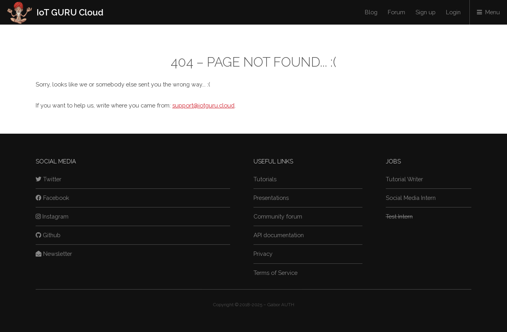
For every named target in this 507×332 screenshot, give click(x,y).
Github (48, 235)
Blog (371, 12)
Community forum (278, 216)
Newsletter (54, 253)
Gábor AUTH (280, 304)
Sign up (426, 12)
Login (453, 12)
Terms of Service (275, 272)
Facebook (52, 197)
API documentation (279, 235)
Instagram (52, 216)
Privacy (263, 253)
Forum (396, 12)
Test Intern (399, 216)
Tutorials (265, 179)
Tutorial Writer (404, 179)
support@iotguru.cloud (203, 105)
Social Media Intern (411, 197)
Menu (492, 12)
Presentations (271, 197)
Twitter (48, 179)
